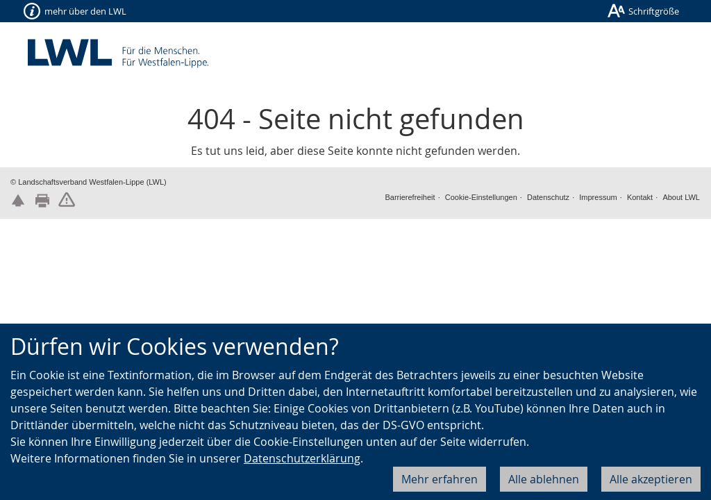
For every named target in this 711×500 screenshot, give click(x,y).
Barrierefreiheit (410, 197)
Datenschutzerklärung (302, 458)
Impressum (598, 197)
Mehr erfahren (439, 479)
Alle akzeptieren (651, 479)
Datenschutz (548, 197)
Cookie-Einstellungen (481, 197)
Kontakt (640, 197)
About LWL (681, 197)
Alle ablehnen (543, 479)
